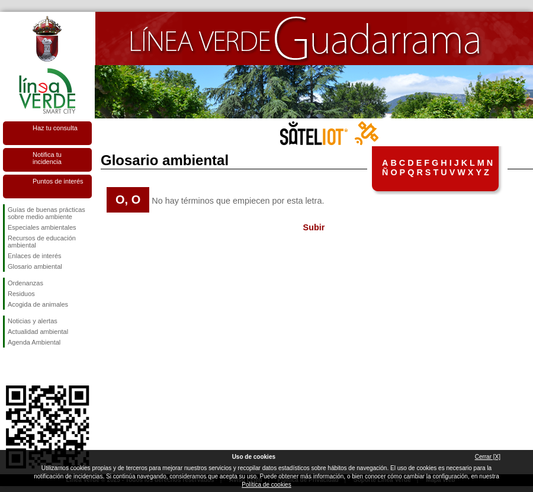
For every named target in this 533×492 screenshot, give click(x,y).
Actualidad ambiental (38, 331)
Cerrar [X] (487, 457)
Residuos (21, 293)
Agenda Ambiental (34, 342)
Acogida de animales (38, 304)
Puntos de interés (58, 181)
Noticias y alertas (32, 320)
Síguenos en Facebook (10, 366)
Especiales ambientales (42, 227)
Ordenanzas (25, 283)
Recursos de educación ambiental (42, 241)
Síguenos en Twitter (30, 366)
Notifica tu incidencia (47, 158)
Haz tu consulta (55, 127)
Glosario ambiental (35, 266)
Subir (314, 227)
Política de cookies (266, 484)
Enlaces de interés (35, 255)
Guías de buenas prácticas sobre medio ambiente (46, 213)
